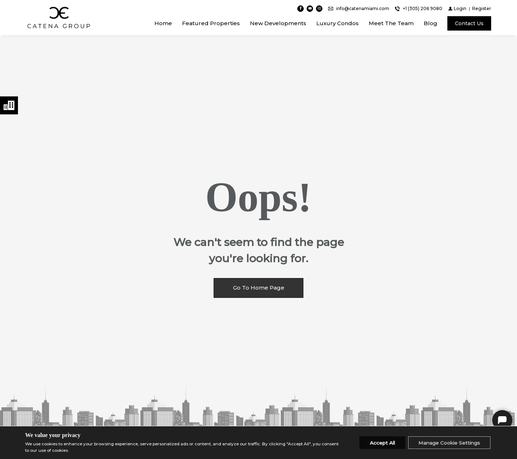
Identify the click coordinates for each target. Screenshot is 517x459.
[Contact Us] (469, 24)
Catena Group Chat (502, 420)
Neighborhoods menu (9, 105)
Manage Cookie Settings (448, 443)
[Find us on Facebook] (300, 9)
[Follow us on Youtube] (310, 9)
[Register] (481, 9)
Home (163, 24)
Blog (430, 24)
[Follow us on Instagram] (319, 9)
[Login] (457, 9)
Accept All (378, 443)
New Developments (278, 24)
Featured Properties (211, 24)
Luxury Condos (337, 24)
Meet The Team (391, 24)
